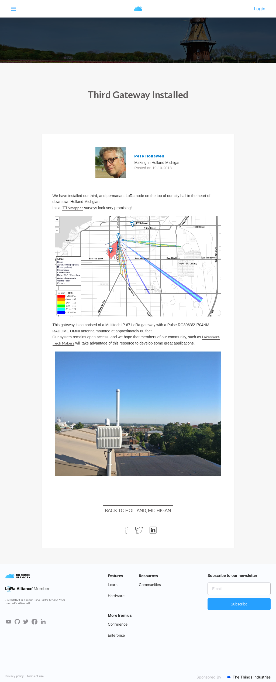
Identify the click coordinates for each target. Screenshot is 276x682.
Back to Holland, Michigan (138, 510)
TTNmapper (72, 207)
